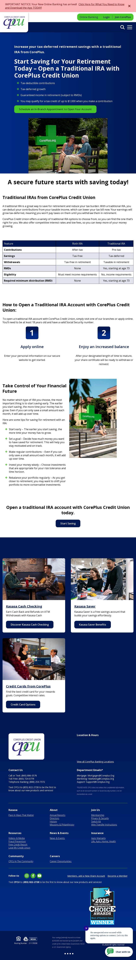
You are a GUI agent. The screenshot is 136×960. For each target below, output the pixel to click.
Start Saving (68, 523)
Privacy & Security (100, 818)
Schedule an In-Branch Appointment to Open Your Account (55, 109)
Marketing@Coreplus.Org (101, 778)
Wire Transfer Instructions (104, 824)
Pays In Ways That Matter (21, 815)
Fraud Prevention (17, 841)
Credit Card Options (23, 704)
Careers (55, 856)
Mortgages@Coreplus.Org (101, 775)
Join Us (95, 810)
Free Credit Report (18, 844)
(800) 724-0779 (26, 778)
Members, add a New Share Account (86, 875)
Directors (54, 818)
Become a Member (117, 875)
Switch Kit (96, 821)
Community (16, 856)
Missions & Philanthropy (62, 824)
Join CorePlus (123, 17)
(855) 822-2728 (31, 787)
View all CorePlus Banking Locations (95, 761)
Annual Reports (57, 815)
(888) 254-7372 (37, 781)
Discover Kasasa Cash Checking (30, 624)
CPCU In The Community (21, 861)
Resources (15, 833)
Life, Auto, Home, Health (103, 841)
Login (106, 17)
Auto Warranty (98, 838)
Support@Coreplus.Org (97, 781)
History (53, 821)
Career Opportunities (60, 861)
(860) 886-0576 (29, 775)
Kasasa (13, 810)
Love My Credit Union (19, 847)
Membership (97, 815)
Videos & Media (17, 838)
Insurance (97, 833)
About (54, 810)
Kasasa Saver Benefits (92, 624)
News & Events (59, 833)
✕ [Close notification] (86, 928)
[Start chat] (119, 952)
